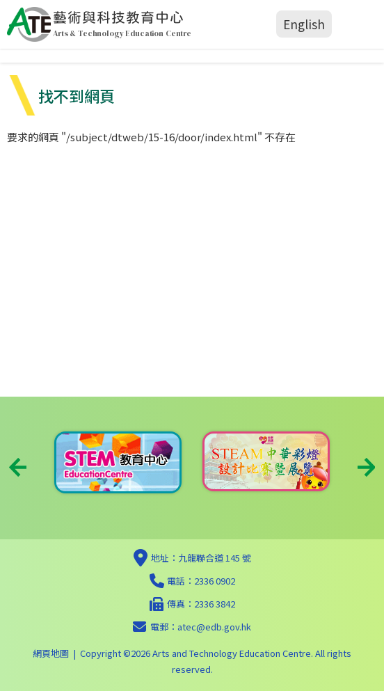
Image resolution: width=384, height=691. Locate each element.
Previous (17, 467)
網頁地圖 (51, 653)
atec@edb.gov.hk (214, 626)
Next (366, 467)
